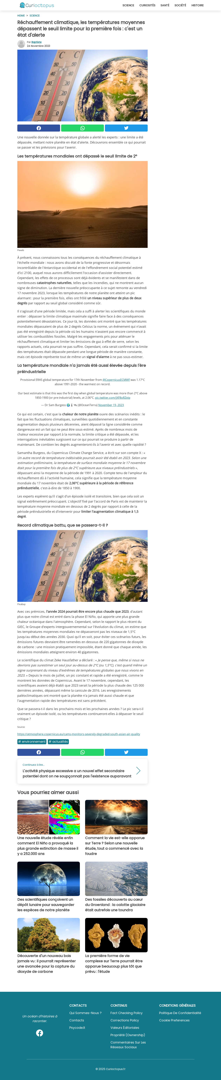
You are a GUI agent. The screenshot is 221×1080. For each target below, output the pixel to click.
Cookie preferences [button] (174, 1020)
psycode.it (77, 1027)
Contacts (76, 1020)
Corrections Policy (124, 1020)
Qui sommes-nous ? (85, 1013)
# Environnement (32, 741)
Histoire (197, 5)
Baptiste (37, 42)
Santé (165, 5)
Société (180, 5)
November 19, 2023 (111, 405)
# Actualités (58, 741)
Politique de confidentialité (180, 1013)
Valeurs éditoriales (124, 1027)
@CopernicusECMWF (116, 380)
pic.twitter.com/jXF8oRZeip (112, 398)
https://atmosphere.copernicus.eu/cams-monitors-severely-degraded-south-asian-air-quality (78, 734)
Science (128, 5)
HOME (21, 15)
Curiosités (147, 5)
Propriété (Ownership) (127, 1035)
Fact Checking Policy (126, 1013)
